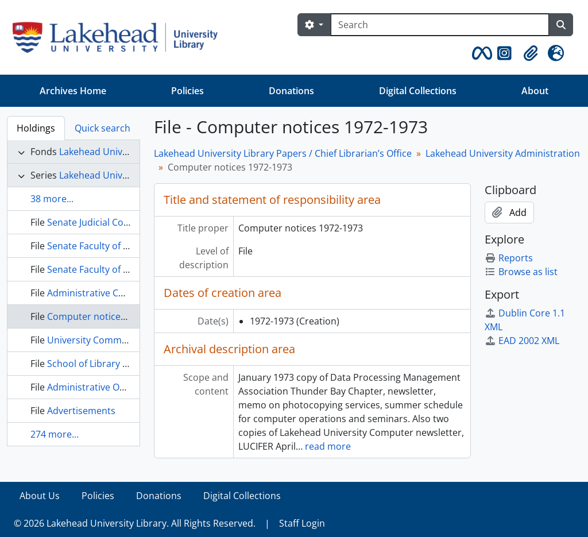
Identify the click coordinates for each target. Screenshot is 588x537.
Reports (509, 258)
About (534, 90)
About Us (40, 495)
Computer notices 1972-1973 (109, 316)
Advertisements (81, 410)
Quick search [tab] (102, 128)
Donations (291, 90)
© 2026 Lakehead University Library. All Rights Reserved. (135, 523)
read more (328, 446)
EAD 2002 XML (522, 340)
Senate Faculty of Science (101, 245)
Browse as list (521, 271)
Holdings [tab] (36, 128)
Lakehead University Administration (502, 153)
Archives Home (73, 90)
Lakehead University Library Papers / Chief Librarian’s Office (283, 153)
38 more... (52, 198)
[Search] (440, 24)
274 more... (54, 434)
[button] (480, 53)
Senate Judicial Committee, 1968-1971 (128, 222)
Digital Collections (418, 90)
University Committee (94, 340)
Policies (187, 90)
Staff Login (302, 523)
